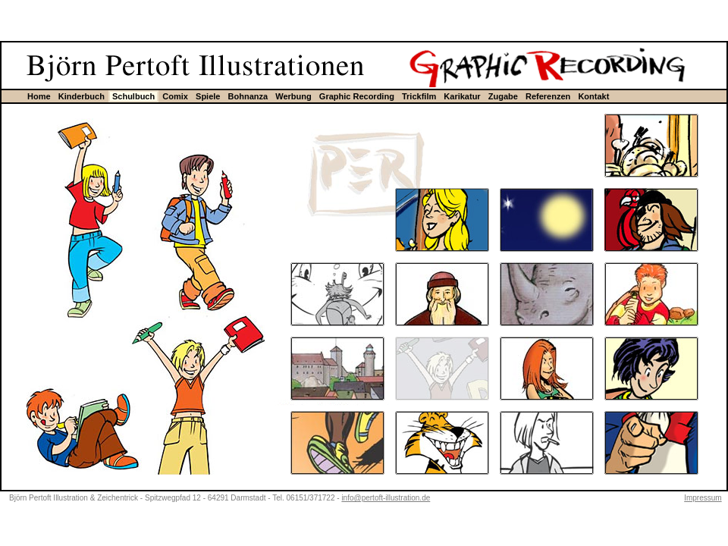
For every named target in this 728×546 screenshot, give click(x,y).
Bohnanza (248, 96)
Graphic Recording (357, 96)
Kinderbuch (81, 96)
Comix (175, 96)
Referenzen (548, 96)
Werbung (293, 96)
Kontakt (593, 96)
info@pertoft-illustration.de (385, 498)
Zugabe (503, 96)
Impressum (702, 498)
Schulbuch (133, 96)
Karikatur (461, 96)
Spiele (208, 96)
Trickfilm (419, 96)
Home (39, 96)
